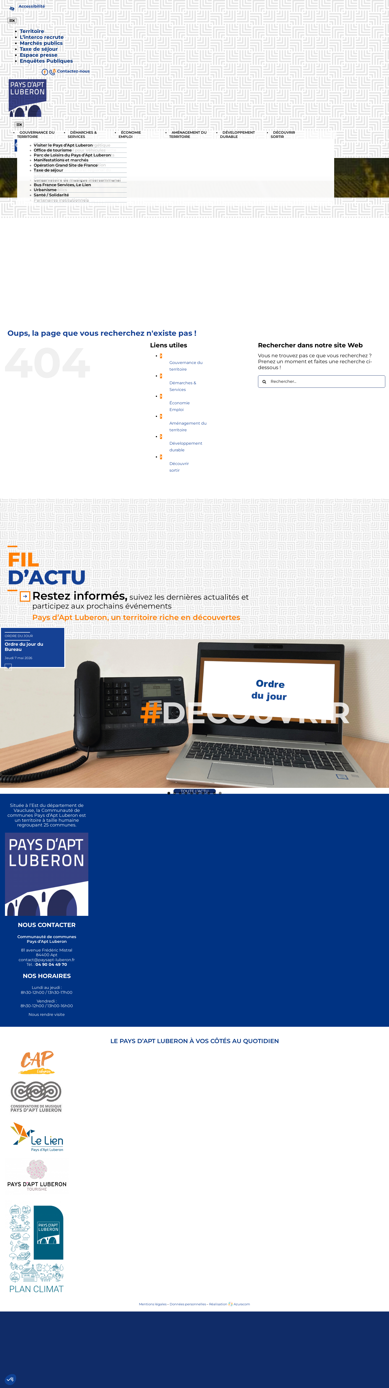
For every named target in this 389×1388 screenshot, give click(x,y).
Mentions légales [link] (152, 1304)
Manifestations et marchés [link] (61, 160)
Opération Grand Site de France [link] (66, 165)
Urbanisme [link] (45, 189)
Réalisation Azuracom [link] (229, 1304)
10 (220, 793)
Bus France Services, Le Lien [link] (62, 184)
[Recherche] (264, 381)
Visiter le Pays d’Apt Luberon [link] (63, 145)
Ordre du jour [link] (19, 636)
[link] (26, 8)
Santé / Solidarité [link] (51, 195)
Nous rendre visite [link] (47, 1014)
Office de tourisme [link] (53, 150)
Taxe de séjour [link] (48, 170)
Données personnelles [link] (188, 1304)
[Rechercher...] (321, 381)
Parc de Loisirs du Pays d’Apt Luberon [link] (72, 155)
